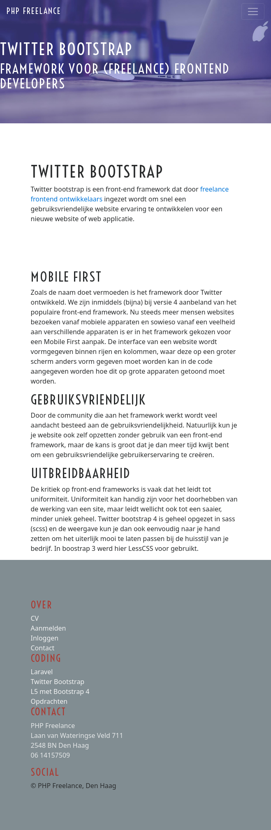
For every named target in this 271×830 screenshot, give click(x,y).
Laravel (42, 671)
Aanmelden (48, 628)
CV (35, 618)
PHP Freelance (34, 11)
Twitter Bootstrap (58, 681)
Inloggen (45, 638)
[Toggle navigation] (252, 11)
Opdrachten (49, 701)
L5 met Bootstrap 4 (60, 691)
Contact (43, 647)
